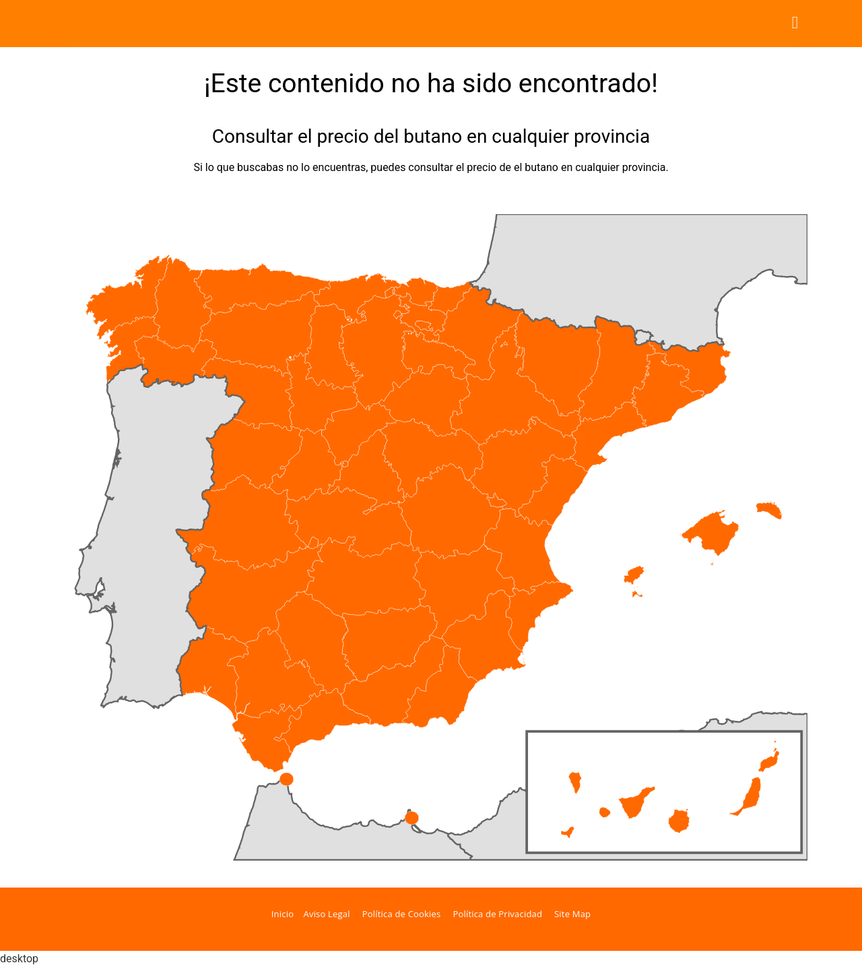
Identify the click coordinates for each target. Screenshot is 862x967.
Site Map (572, 914)
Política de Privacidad (497, 914)
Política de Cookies (401, 914)
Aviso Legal (327, 914)
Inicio (282, 914)
